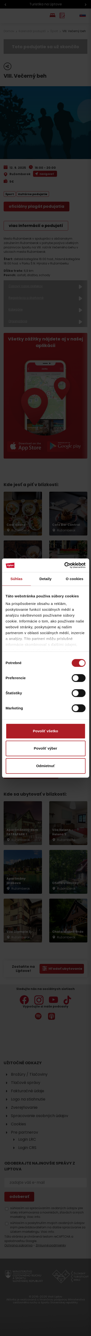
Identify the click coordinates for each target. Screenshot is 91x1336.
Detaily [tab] (46, 579)
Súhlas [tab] (16, 579)
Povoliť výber (45, 748)
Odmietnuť (45, 766)
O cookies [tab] (74, 579)
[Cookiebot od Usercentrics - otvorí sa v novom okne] (64, 565)
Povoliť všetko (45, 731)
